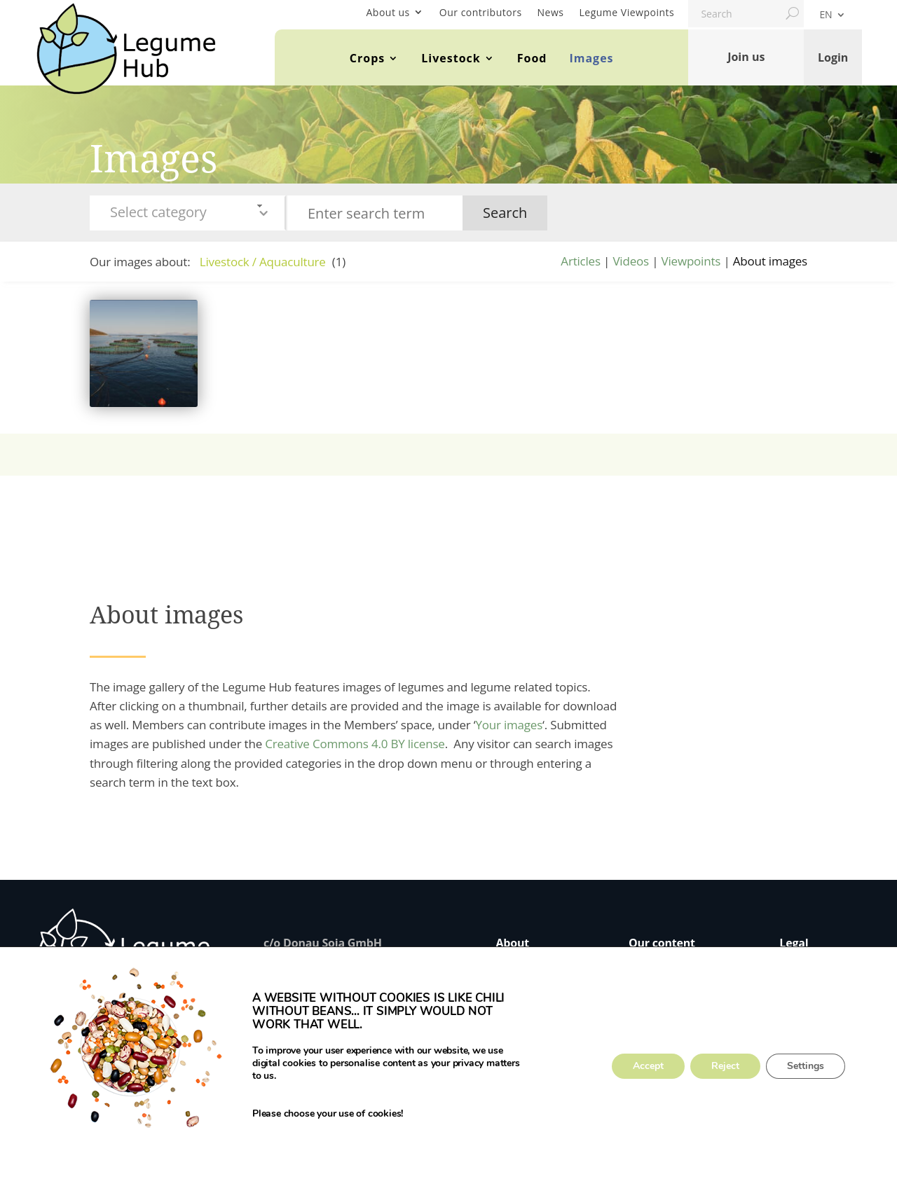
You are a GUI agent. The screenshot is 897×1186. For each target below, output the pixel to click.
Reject (725, 1066)
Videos (630, 261)
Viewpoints (691, 261)
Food (532, 58)
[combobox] (188, 212)
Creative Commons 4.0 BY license (354, 744)
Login (833, 56)
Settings (805, 1066)
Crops (367, 58)
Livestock (450, 58)
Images (591, 58)
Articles (581, 261)
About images (770, 261)
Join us (746, 56)
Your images (508, 725)
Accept (648, 1066)
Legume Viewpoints (627, 12)
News (550, 12)
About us (387, 12)
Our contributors (480, 12)
